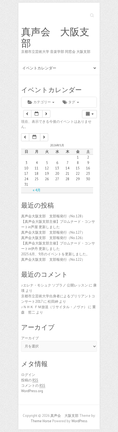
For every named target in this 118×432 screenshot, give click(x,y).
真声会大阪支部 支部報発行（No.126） (53, 238)
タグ (71, 102)
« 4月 (37, 190)
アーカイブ (30, 338)
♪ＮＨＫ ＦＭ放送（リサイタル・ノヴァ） (54, 307)
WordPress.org (32, 391)
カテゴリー (41, 102)
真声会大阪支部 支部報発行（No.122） (53, 259)
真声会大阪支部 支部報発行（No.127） (53, 232)
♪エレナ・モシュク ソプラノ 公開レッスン (54, 285)
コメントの (33, 385)
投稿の (29, 380)
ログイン (28, 374)
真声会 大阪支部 (55, 38)
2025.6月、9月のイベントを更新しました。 (55, 254)
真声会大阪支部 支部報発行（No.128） (53, 216)
